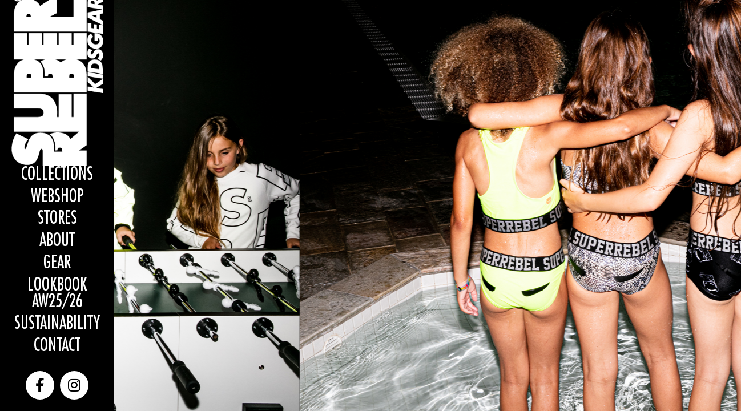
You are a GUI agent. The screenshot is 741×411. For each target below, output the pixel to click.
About (57, 240)
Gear (57, 263)
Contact (57, 345)
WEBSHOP (57, 196)
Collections (57, 174)
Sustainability (57, 323)
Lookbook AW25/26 (57, 293)
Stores (57, 218)
